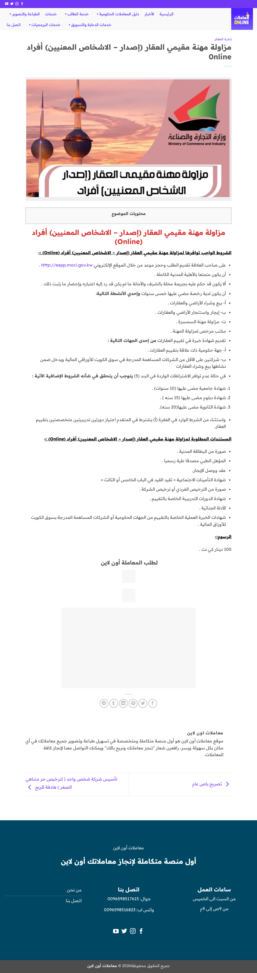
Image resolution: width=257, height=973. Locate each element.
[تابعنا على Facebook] (22, 4)
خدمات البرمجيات (44, 24)
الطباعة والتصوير (24, 14)
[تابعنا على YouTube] (6, 4)
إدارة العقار (223, 39)
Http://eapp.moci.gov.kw (67, 265)
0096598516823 (119, 909)
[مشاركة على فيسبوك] (152, 703)
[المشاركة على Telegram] (104, 703)
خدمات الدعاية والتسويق (89, 24)
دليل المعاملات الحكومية (117, 14)
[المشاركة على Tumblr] (113, 703)
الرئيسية (166, 14)
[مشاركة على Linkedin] (123, 703)
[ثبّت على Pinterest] (133, 703)
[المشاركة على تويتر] (142, 703)
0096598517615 (122, 898)
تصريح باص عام (211, 783)
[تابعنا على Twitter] (11, 4)
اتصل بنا (14, 24)
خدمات (51, 14)
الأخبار (149, 14)
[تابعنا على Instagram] (17, 4)
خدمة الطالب (76, 14)
